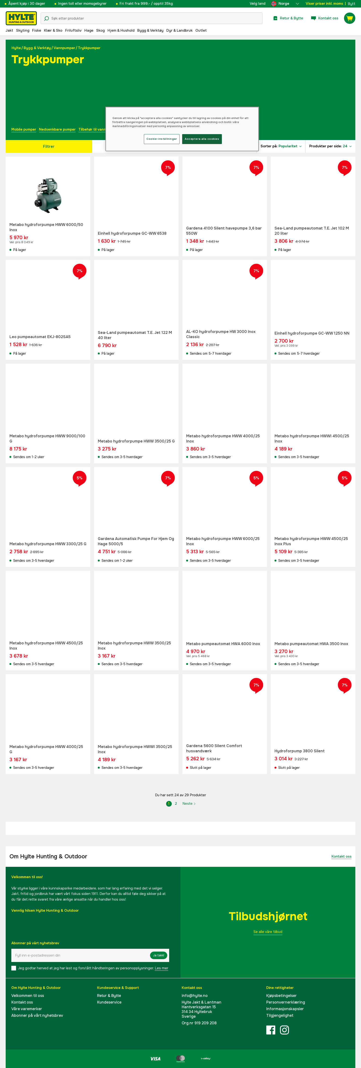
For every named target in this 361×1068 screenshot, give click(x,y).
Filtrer (49, 146)
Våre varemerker (26, 1008)
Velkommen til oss (27, 995)
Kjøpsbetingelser (281, 995)
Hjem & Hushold (120, 30)
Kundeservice (109, 1002)
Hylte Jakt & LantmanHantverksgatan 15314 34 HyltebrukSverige (201, 1009)
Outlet (201, 30)
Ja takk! (158, 955)
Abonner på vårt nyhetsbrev (37, 1015)
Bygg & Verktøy (150, 30)
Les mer (161, 968)
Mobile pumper (23, 129)
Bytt (351, 3)
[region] (182, 129)
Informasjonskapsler (285, 1008)
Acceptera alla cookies (202, 138)
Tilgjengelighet (279, 1015)
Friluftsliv (73, 30)
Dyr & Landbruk (179, 30)
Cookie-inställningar (161, 138)
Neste (189, 803)
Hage (88, 30)
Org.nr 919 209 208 (199, 1023)
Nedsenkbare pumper (57, 129)
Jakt (9, 30)
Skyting (22, 30)
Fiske (36, 30)
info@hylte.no (195, 995)
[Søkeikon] (46, 18)
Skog (100, 30)
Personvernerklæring (285, 1002)
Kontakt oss (341, 856)
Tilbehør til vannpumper (98, 129)
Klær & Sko (53, 30)
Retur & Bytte (109, 995)
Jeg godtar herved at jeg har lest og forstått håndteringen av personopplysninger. (93, 968)
